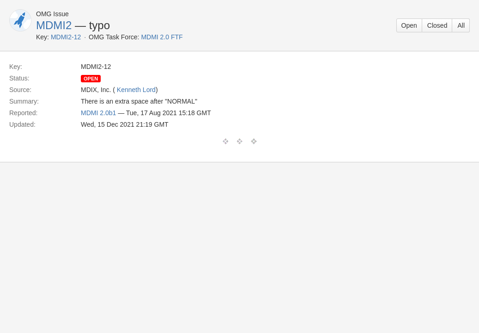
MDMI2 (54, 25)
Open (409, 25)
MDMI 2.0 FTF (161, 37)
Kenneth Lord (136, 89)
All (461, 25)
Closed (437, 25)
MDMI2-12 (66, 37)
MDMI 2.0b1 (98, 113)
